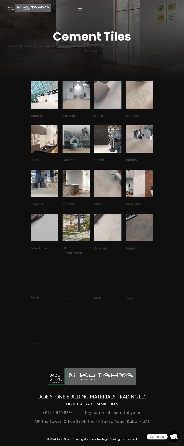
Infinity (131, 160)
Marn (98, 204)
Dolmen (132, 116)
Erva (34, 160)
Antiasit (69, 116)
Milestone (39, 250)
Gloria (99, 160)
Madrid (68, 204)
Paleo (130, 252)
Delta (98, 116)
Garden (69, 160)
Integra (37, 204)
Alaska (36, 116)
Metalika (133, 205)
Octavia (100, 252)
